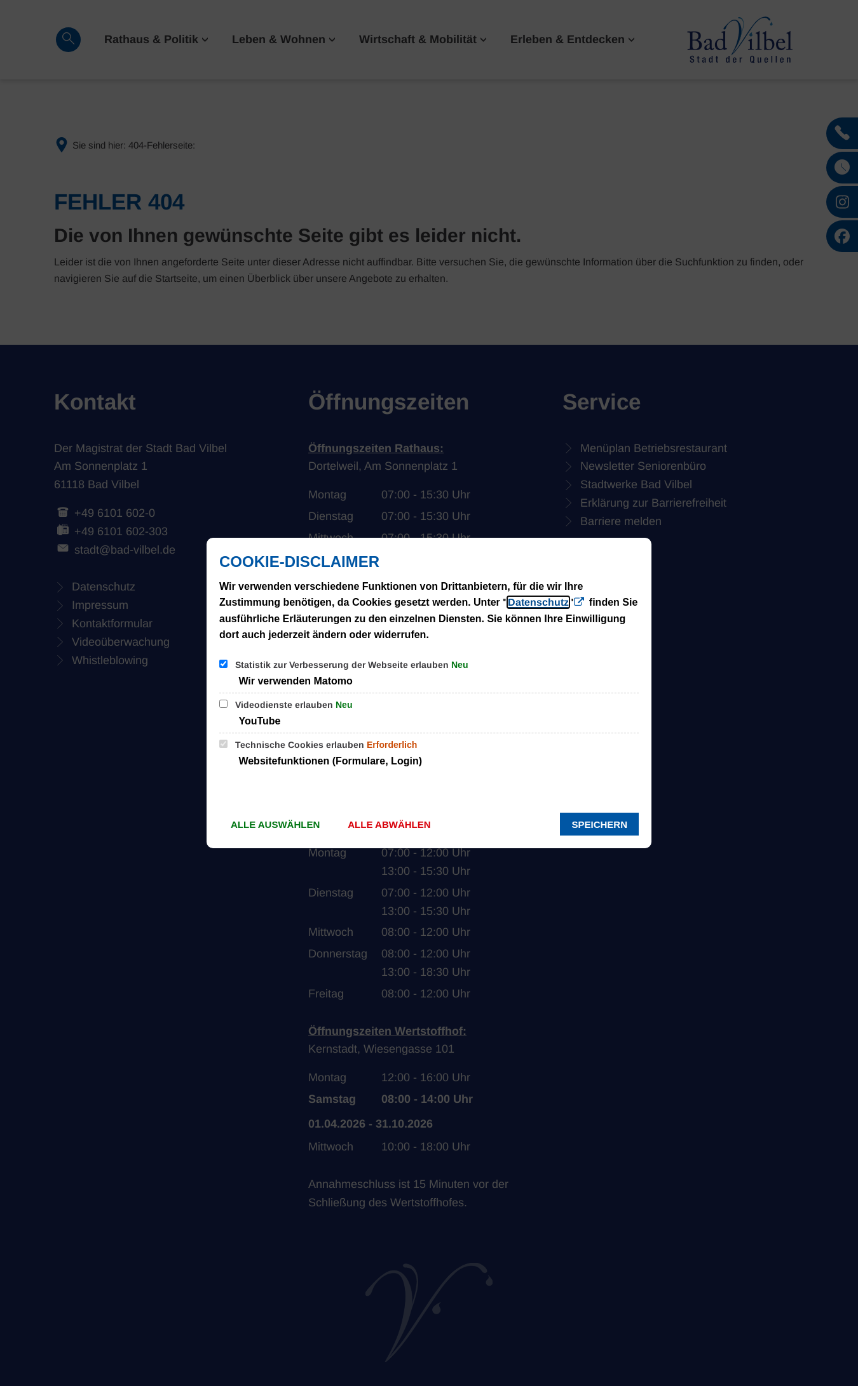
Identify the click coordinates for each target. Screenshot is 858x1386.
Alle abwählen (389, 824)
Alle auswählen (275, 824)
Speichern (599, 824)
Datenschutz (538, 602)
